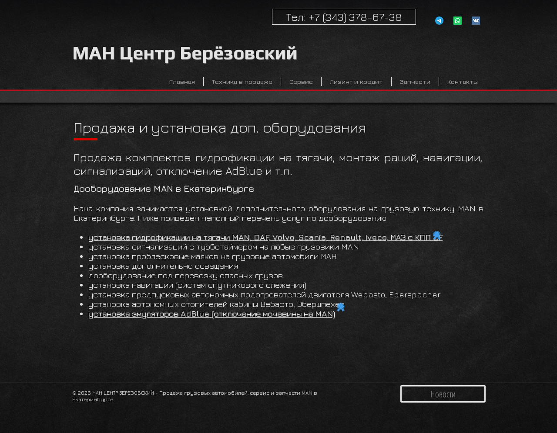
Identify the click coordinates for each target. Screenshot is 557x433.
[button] (242, 81)
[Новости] (443, 394)
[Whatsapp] (457, 21)
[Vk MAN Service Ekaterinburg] (476, 21)
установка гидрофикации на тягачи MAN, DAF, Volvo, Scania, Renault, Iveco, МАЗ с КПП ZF (265, 237)
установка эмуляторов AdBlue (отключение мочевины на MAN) (211, 313)
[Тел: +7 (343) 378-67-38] (344, 17)
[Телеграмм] (439, 21)
